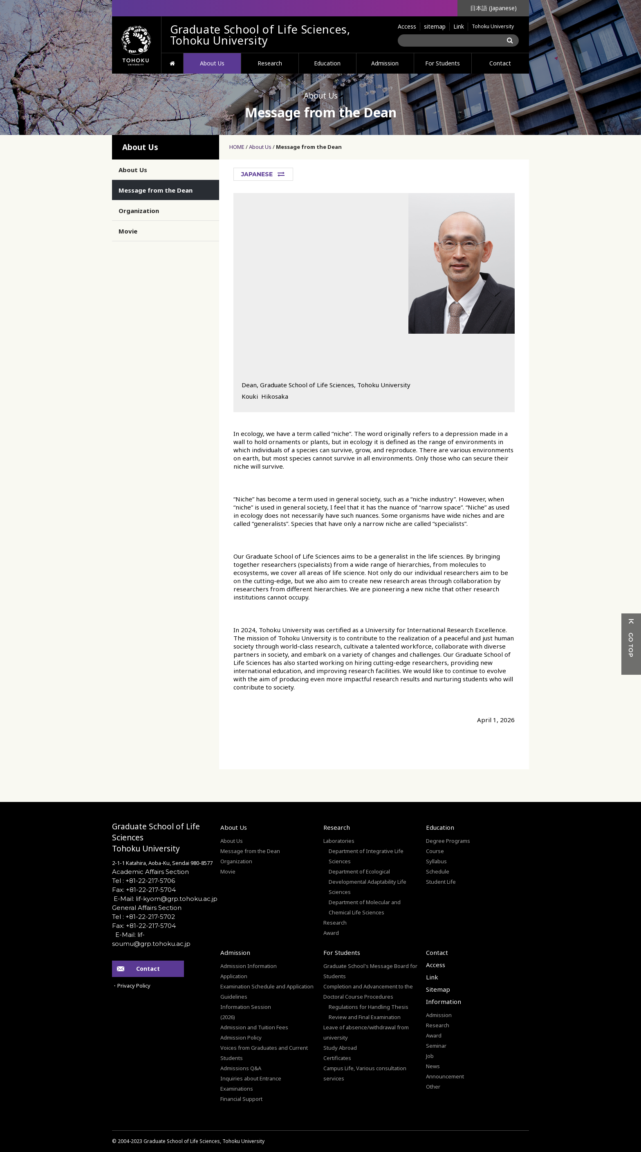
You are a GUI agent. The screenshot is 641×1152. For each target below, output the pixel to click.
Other (433, 1086)
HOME (172, 63)
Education (327, 63)
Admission (385, 63)
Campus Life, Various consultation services (364, 1073)
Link (458, 26)
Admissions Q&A (240, 1068)
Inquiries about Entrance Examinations (250, 1083)
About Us (212, 63)
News (433, 1066)
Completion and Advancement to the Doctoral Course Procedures (368, 991)
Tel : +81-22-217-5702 (143, 917)
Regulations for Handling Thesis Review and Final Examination (368, 1012)
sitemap (435, 26)
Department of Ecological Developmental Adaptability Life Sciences (367, 882)
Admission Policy (241, 1037)
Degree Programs (448, 840)
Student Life (441, 881)
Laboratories (338, 840)
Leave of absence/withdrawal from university (366, 1032)
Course (435, 851)
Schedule (437, 871)
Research (270, 63)
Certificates (337, 1058)
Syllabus (436, 861)
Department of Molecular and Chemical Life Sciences (365, 907)
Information (443, 1001)
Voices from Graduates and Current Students (264, 1053)
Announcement (445, 1076)
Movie (128, 231)
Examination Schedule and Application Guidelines (267, 991)
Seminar (436, 1045)
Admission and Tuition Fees (254, 1027)
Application (233, 976)
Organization (139, 211)
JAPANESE (257, 174)
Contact (500, 63)
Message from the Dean (309, 146)
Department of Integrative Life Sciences (366, 856)
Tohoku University (493, 26)
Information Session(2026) (245, 1012)
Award (331, 932)
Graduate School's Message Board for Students (370, 971)
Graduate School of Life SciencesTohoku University (156, 837)
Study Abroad (340, 1047)
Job (430, 1056)
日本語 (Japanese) (493, 8)
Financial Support (241, 1099)
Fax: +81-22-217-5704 (144, 890)
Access (407, 26)
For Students (442, 63)
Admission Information (248, 966)
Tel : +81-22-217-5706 (143, 881)
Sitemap (438, 989)
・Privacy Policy (131, 985)
